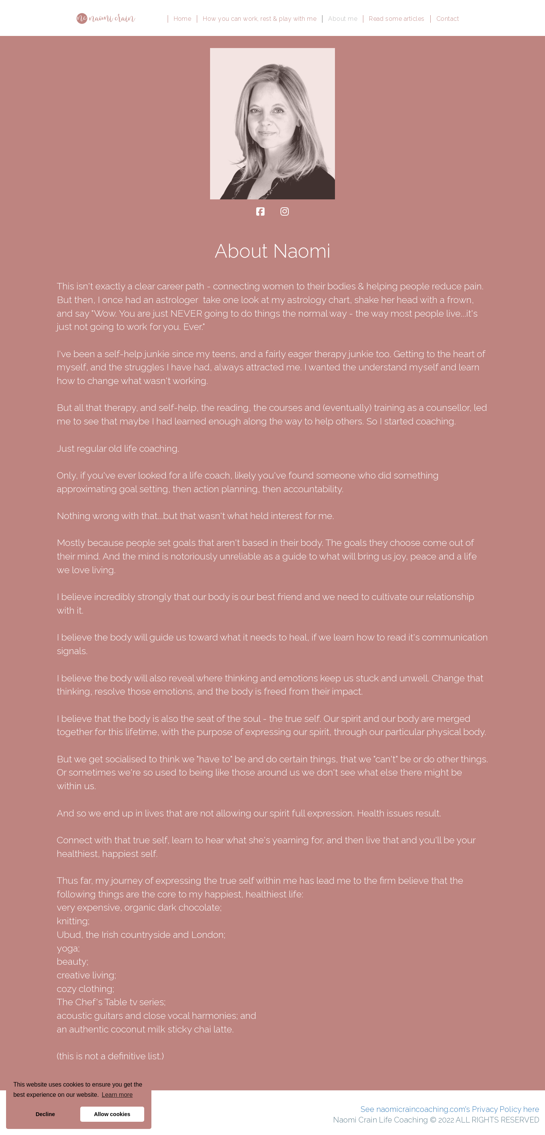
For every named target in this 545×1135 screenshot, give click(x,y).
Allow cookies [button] (112, 1114)
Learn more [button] (117, 1094)
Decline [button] (45, 1114)
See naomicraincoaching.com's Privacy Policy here (450, 1109)
